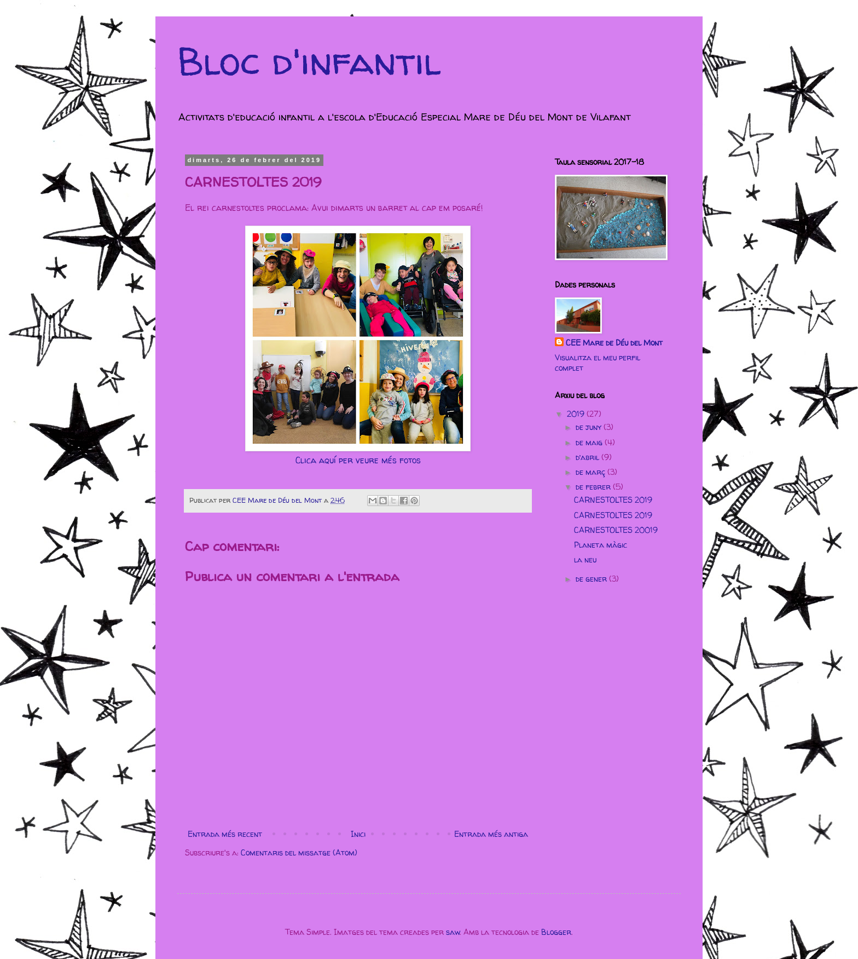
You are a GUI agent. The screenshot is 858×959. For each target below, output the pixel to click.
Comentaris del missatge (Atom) (299, 852)
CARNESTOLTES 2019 (613, 500)
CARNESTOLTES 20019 (616, 530)
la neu (585, 559)
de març (591, 472)
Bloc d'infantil (309, 61)
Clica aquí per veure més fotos (358, 460)
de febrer (594, 486)
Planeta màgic (600, 544)
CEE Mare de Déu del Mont (614, 342)
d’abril (588, 457)
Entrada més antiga (491, 834)
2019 (577, 414)
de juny (590, 427)
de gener (592, 578)
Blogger (556, 932)
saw (453, 932)
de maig (590, 442)
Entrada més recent (225, 834)
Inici (358, 834)
